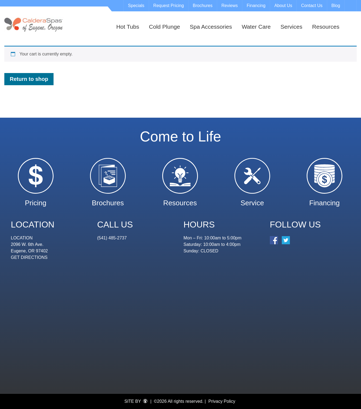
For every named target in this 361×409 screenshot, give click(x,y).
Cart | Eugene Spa (34, 24)
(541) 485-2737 (112, 238)
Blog (336, 5)
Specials (136, 5)
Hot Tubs (127, 27)
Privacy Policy (221, 401)
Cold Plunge (164, 27)
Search (351, 5)
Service (252, 200)
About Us (283, 5)
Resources (325, 27)
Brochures (203, 5)
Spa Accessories (211, 27)
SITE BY (136, 401)
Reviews (229, 5)
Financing (256, 5)
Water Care (256, 27)
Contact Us (311, 5)
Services (291, 27)
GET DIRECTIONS (29, 257)
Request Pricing (168, 5)
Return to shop (29, 79)
